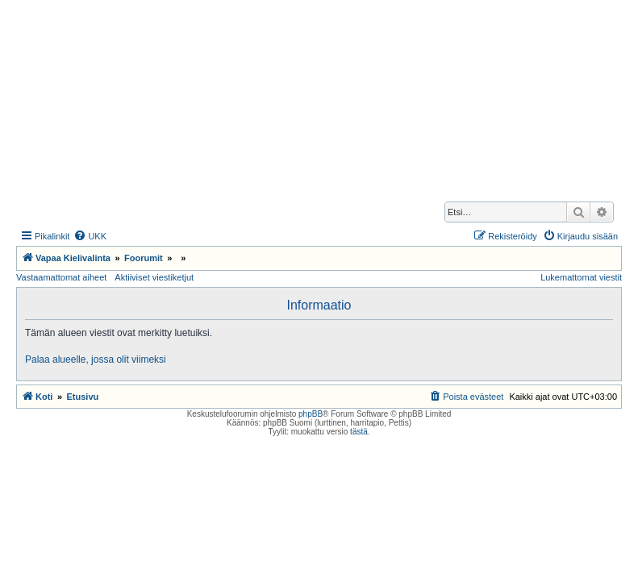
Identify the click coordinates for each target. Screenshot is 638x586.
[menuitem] (89, 236)
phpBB (310, 413)
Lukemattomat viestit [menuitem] (581, 277)
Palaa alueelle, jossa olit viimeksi (95, 359)
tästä (359, 431)
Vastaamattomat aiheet (61, 277)
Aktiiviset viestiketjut (154, 277)
